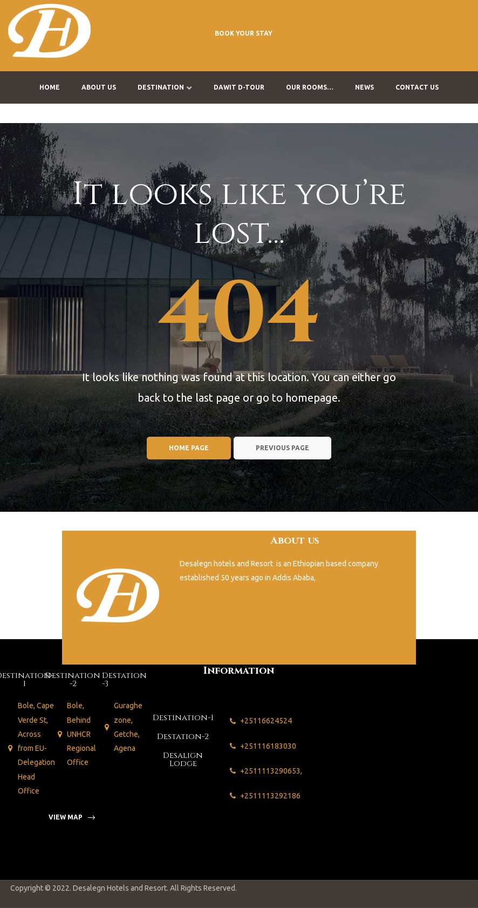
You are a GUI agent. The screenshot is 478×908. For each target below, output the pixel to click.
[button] (244, 33)
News (364, 87)
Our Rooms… (309, 87)
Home (49, 87)
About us (98, 87)
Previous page (282, 447)
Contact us (417, 87)
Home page (189, 447)
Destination (165, 87)
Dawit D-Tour (239, 87)
